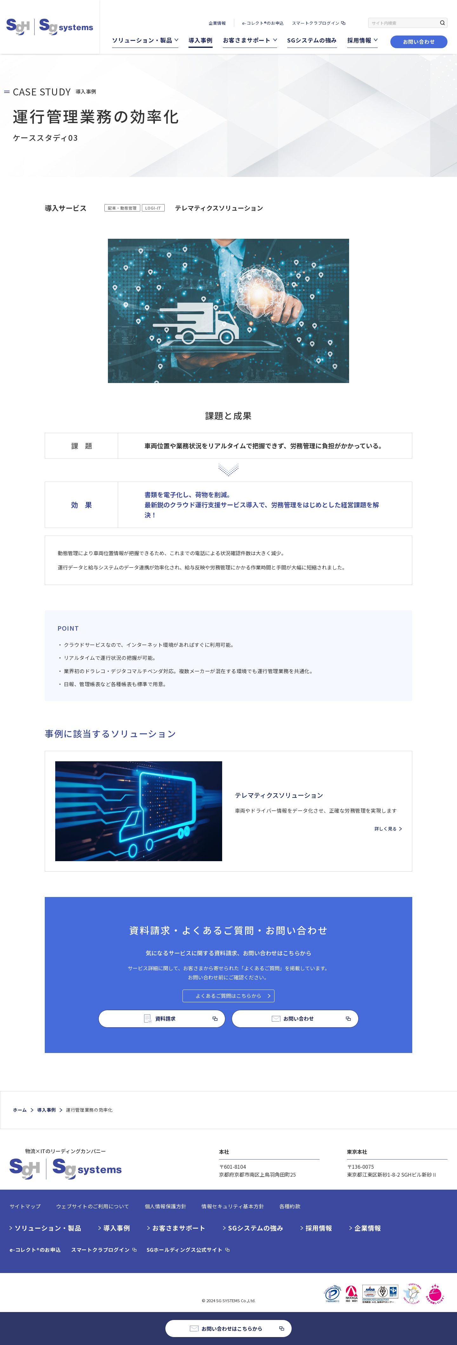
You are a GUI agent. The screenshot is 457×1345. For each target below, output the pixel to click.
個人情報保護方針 (166, 1206)
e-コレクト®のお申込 (263, 23)
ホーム (20, 1110)
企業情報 (217, 23)
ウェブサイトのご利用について (92, 1206)
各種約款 (289, 1206)
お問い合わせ (419, 41)
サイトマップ (25, 1206)
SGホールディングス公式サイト (185, 1249)
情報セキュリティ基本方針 (233, 1206)
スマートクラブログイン (316, 23)
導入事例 (46, 1110)
